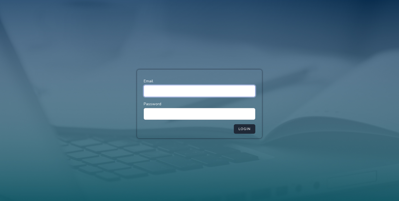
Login (245, 129)
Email (148, 81)
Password (152, 104)
